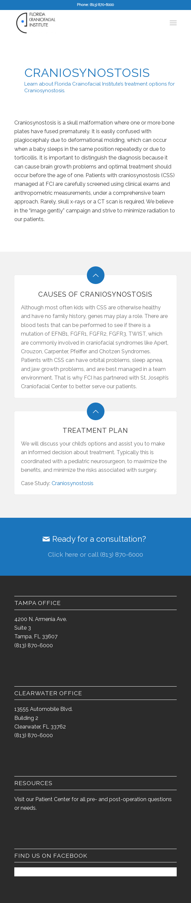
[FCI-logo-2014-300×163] (79, 23)
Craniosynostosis (72, 483)
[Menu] (173, 23)
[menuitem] (173, 23)
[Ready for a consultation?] (95, 547)
